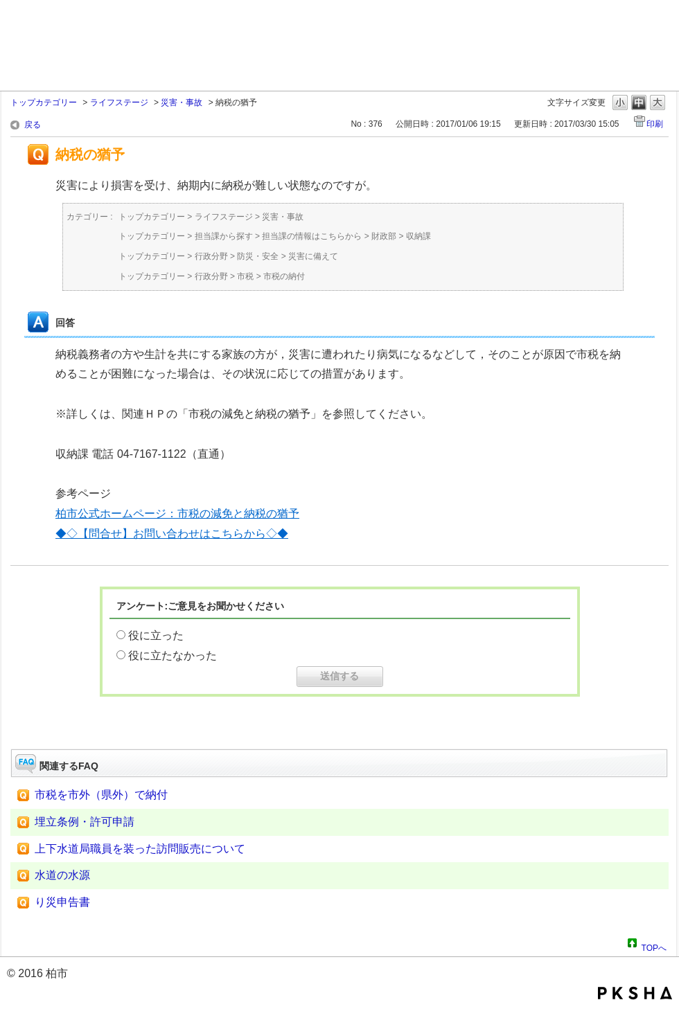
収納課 (418, 236)
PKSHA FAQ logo (635, 993)
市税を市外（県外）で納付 (101, 795)
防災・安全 (258, 256)
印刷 (654, 124)
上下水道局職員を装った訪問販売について (140, 849)
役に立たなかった (172, 655)
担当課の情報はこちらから (312, 236)
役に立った (156, 635)
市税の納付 (284, 276)
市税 (245, 276)
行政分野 (211, 256)
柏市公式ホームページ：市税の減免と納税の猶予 (177, 513)
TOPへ (654, 946)
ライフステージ (119, 102)
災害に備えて (313, 256)
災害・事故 (181, 102)
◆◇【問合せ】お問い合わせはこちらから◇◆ (171, 533)
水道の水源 (62, 875)
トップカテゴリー (43, 102)
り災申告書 (62, 902)
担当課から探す (224, 236)
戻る (32, 125)
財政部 (383, 236)
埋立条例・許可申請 (84, 822)
